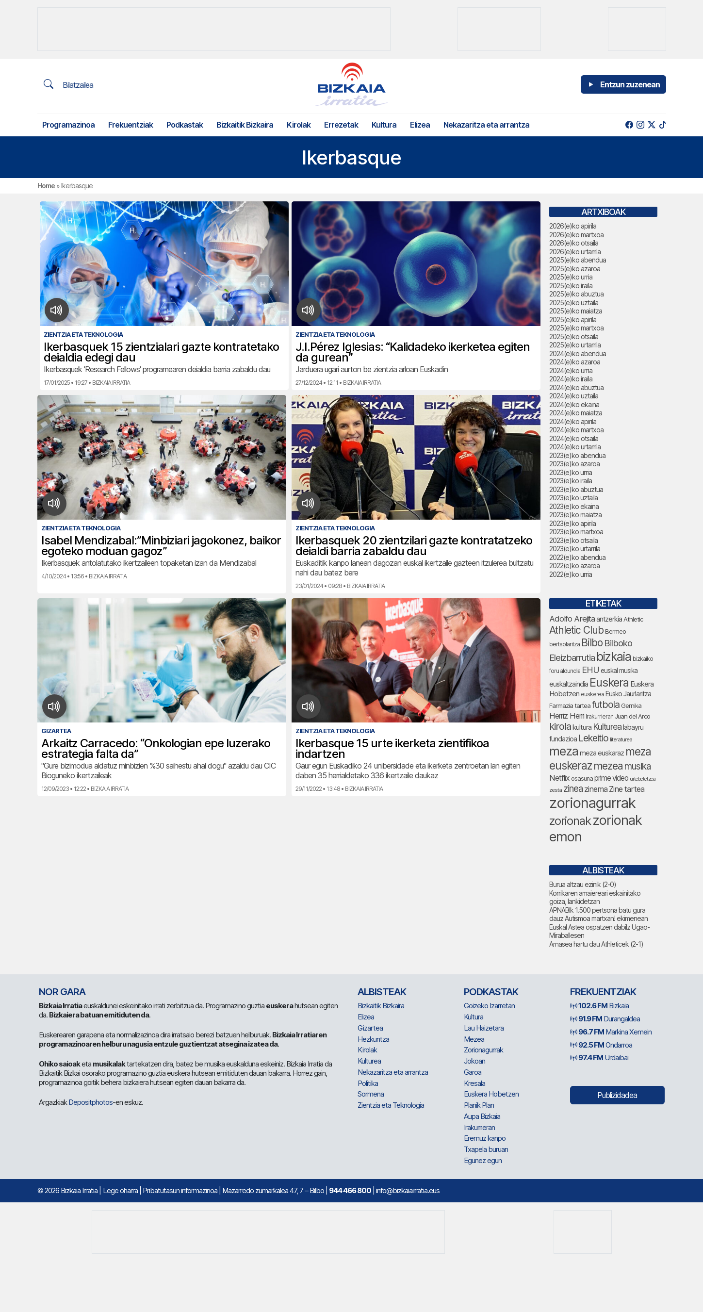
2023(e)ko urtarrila (574, 548)
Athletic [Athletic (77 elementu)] (633, 619)
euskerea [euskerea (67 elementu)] (592, 694)
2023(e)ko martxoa (576, 531)
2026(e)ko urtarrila (575, 251)
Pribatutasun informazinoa (180, 1190)
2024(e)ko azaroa (574, 362)
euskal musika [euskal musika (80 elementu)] (619, 670)
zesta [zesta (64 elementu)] (555, 790)
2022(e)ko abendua (577, 557)
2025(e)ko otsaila (573, 336)
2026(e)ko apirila (572, 226)
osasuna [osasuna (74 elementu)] (582, 778)
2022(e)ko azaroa (574, 565)
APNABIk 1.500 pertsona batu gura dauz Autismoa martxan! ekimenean (598, 914)
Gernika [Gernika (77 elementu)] (631, 705)
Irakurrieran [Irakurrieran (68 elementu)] (599, 716)
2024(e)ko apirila (572, 421)
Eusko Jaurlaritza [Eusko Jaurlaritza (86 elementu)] (628, 693)
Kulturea (369, 1061)
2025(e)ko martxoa (576, 328)
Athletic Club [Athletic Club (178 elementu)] (576, 630)
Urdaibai (599, 1057)
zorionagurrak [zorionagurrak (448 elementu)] (592, 802)
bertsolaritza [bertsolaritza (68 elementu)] (564, 644)
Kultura (384, 125)
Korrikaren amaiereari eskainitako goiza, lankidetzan (594, 897)
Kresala (474, 1083)
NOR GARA (62, 992)
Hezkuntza (373, 1039)
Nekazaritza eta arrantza (486, 125)
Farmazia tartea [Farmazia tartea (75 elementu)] (569, 705)
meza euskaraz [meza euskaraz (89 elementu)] (602, 753)
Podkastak (184, 125)
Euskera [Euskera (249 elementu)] (609, 682)
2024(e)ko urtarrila (575, 447)
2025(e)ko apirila (572, 319)
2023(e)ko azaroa (574, 463)
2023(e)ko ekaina (574, 506)
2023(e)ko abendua (577, 455)
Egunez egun (483, 1160)
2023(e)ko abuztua (576, 489)
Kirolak (299, 125)
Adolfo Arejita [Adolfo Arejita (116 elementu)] (572, 618)
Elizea (420, 125)
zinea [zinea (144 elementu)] (573, 788)
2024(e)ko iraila (570, 379)
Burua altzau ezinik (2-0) (582, 884)
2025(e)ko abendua (577, 260)
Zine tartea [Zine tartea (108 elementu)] (626, 789)
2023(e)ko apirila (572, 523)
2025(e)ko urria (570, 277)
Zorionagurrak (483, 1049)
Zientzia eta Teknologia (391, 1105)
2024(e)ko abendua (577, 353)
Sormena (371, 1094)
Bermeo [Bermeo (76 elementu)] (615, 631)
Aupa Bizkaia (482, 1116)
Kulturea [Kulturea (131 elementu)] (607, 727)
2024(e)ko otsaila (573, 438)
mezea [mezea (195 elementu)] (608, 765)
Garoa (472, 1072)
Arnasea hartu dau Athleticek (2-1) (596, 944)
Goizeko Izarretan (489, 1005)
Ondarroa (601, 1045)
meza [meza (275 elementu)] (563, 751)
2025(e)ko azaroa (574, 268)
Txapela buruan (486, 1149)
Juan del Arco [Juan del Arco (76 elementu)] (632, 716)
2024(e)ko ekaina (574, 404)
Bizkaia (599, 1005)
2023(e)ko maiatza (575, 514)
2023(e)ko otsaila (573, 540)
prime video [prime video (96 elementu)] (611, 778)
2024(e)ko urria (570, 370)
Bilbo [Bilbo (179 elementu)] (592, 643)
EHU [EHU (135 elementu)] (590, 669)
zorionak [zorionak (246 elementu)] (570, 821)
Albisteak (382, 992)
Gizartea (370, 1028)
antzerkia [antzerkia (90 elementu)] (609, 619)
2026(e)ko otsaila (573, 243)
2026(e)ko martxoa (576, 234)
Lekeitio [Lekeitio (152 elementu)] (593, 738)
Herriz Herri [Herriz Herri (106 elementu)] (566, 716)
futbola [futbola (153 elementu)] (606, 704)
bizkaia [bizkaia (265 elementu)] (613, 656)
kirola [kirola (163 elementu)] (560, 726)
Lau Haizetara (484, 1028)
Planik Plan (479, 1105)
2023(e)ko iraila (570, 480)
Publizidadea (617, 1095)
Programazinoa (68, 125)
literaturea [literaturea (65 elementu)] (621, 739)
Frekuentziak (130, 125)
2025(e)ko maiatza (575, 311)
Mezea (474, 1039)
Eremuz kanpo (485, 1138)
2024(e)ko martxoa (576, 430)
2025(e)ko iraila (570, 285)
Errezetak (341, 125)
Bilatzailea (68, 84)
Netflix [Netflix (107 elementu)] (559, 778)
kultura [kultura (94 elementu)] (581, 727)
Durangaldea (605, 1018)
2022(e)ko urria (570, 574)
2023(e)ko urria (570, 472)
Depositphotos (90, 1102)
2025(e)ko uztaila (573, 302)
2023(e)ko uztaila (573, 497)
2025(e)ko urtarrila (575, 345)
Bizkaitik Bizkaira (244, 125)
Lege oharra (120, 1190)
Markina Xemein (611, 1031)
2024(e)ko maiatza (575, 413)
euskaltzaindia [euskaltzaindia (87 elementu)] (568, 684)
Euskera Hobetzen (491, 1094)
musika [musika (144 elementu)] (637, 766)
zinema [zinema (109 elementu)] (595, 789)
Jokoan (474, 1061)
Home (46, 185)
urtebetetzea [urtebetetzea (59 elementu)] (642, 779)
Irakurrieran (479, 1127)
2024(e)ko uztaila (573, 396)
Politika (368, 1083)
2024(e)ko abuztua (576, 387)
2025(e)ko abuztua (576, 294)
